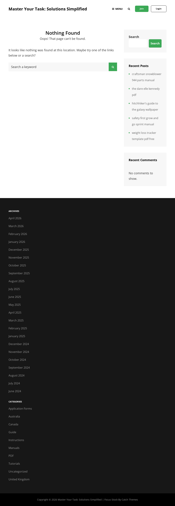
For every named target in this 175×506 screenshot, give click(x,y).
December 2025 (19, 250)
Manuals (14, 448)
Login (158, 8)
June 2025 (15, 297)
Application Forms (20, 408)
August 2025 (16, 281)
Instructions (16, 440)
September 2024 (19, 367)
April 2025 (15, 312)
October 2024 (17, 360)
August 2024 (16, 375)
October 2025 (17, 265)
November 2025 (19, 257)
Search (134, 37)
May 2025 (15, 305)
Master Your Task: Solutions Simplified (48, 9)
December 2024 (19, 344)
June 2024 (15, 391)
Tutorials (14, 463)
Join (142, 8)
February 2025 (18, 328)
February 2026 (18, 234)
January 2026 (17, 242)
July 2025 (14, 289)
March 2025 (16, 320)
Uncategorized (18, 471)
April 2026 (15, 218)
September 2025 (19, 273)
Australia (14, 416)
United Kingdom (19, 479)
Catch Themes (130, 499)
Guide (12, 432)
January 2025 (17, 336)
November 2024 (19, 352)
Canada (13, 424)
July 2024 (14, 383)
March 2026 (16, 226)
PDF (11, 456)
